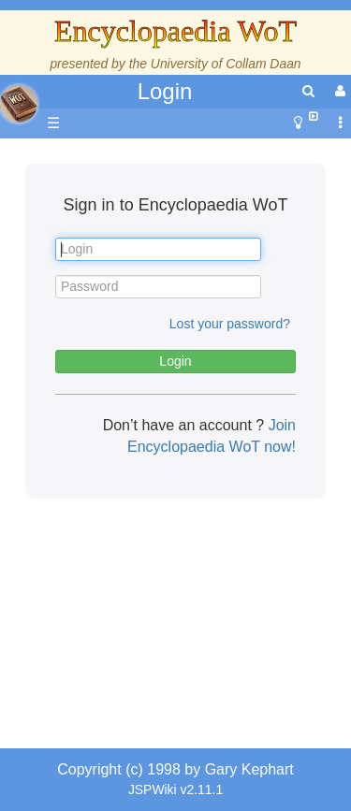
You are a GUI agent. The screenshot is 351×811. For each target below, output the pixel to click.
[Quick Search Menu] (308, 91)
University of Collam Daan (226, 63)
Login (165, 91)
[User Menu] (338, 91)
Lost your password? (229, 323)
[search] (308, 91)
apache (18, 104)
